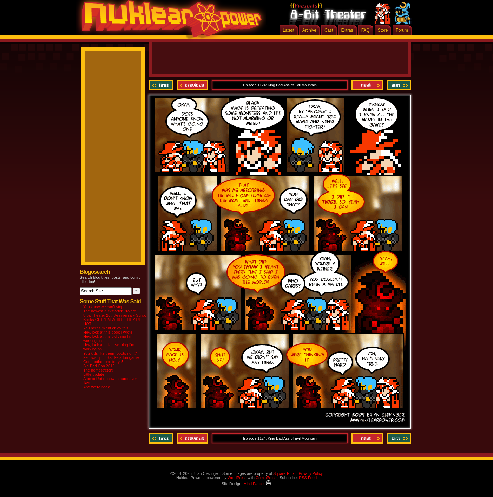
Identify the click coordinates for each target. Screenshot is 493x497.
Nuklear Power (169, 21)
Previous (192, 85)
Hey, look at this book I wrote (107, 332)
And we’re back (96, 387)
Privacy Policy (310, 473)
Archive (309, 30)
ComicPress (266, 478)
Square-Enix (284, 473)
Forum (402, 30)
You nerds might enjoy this (106, 328)
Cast (328, 30)
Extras (347, 30)
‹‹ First (162, 85)
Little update (93, 374)
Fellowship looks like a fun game (111, 357)
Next (367, 85)
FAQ (365, 30)
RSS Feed (308, 478)
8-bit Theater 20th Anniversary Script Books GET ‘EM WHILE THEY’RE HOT (114, 319)
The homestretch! (98, 370)
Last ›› (398, 85)
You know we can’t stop (103, 307)
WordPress (237, 478)
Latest (288, 30)
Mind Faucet (257, 484)
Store (383, 30)
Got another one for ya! (103, 362)
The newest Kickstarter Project (109, 311)
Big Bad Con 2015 (98, 366)
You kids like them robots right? (110, 353)
